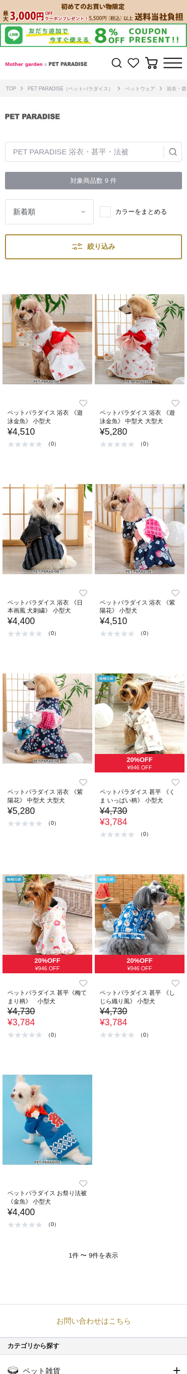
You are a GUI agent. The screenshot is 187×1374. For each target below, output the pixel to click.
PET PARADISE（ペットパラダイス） (71, 88)
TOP (11, 88)
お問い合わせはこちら (93, 1321)
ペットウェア (140, 88)
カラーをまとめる (141, 211)
